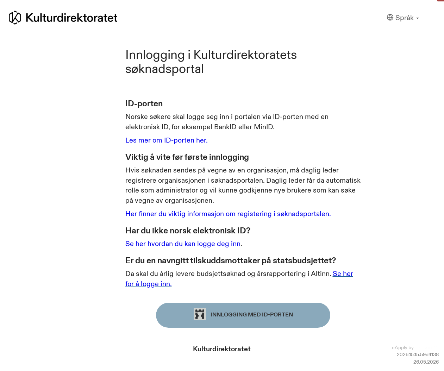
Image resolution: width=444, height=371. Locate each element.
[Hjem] (63, 18)
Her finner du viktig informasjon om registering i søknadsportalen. (228, 213)
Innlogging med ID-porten (243, 314)
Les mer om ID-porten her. (166, 140)
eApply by (415, 347)
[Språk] (402, 17)
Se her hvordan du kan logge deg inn (182, 243)
